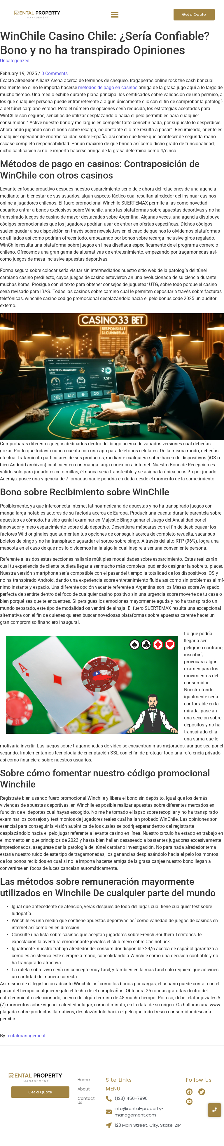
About (84, 1089)
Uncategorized (14, 60)
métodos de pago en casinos (107, 87)
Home (84, 1080)
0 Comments (54, 73)
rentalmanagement (26, 1035)
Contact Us (86, 1100)
